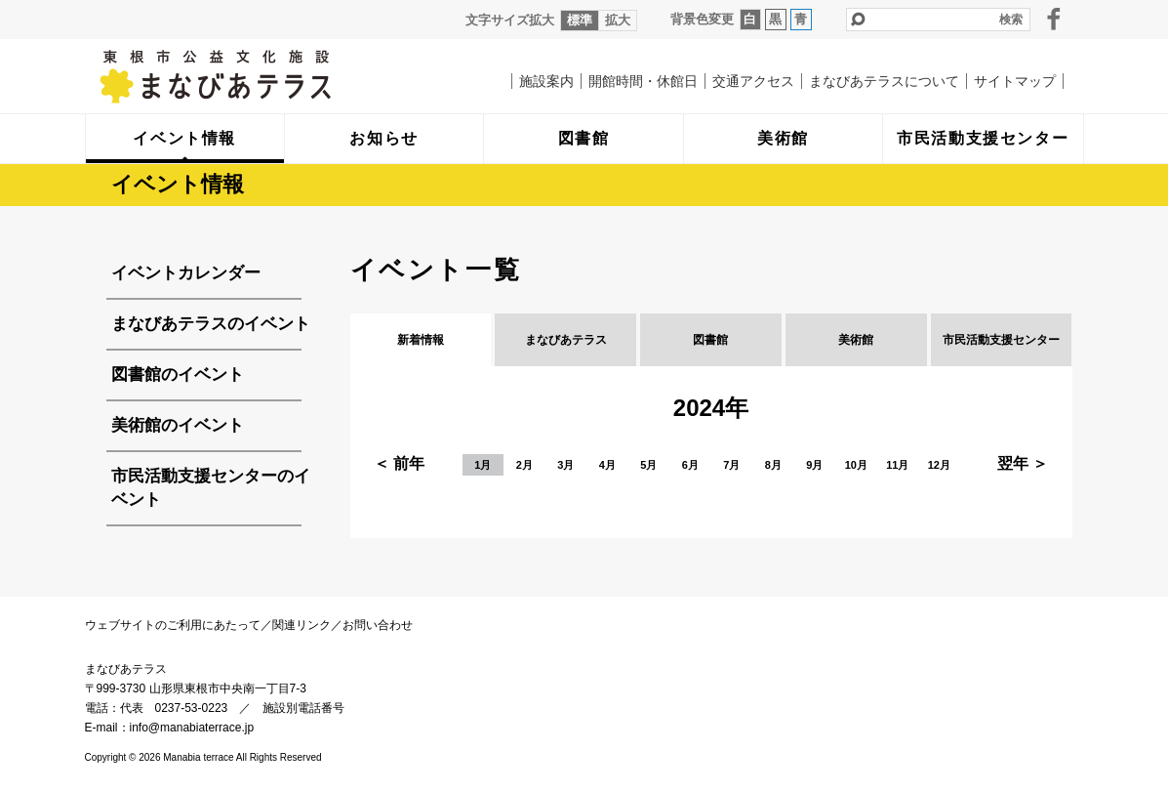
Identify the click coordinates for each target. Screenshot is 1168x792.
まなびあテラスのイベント (210, 323)
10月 (856, 465)
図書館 (710, 340)
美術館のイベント (177, 425)
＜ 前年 (399, 463)
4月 (607, 465)
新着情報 (420, 340)
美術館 (855, 340)
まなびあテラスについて (884, 81)
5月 (648, 465)
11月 (897, 465)
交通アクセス (753, 81)
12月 (939, 465)
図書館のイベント (177, 374)
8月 (773, 465)
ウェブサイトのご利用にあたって (173, 625)
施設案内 (546, 81)
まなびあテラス (255, 76)
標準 (579, 20)
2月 (524, 465)
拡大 (617, 20)
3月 (565, 465)
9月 (814, 465)
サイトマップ (1015, 81)
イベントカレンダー (186, 273)
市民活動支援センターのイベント (210, 488)
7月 (731, 465)
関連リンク (301, 625)
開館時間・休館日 (643, 81)
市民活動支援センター (1001, 340)
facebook (1053, 18)
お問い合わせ (377, 625)
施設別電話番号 (303, 708)
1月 (482, 465)
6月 (690, 465)
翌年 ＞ (1022, 463)
